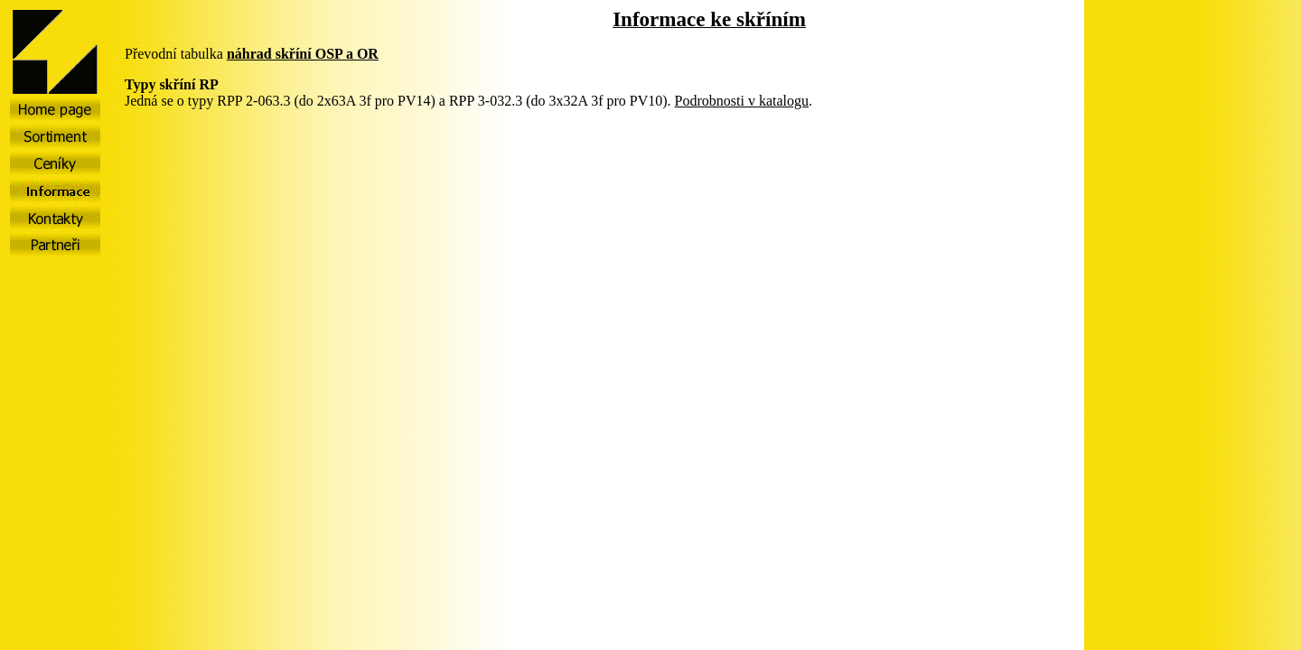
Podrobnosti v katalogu (742, 100)
